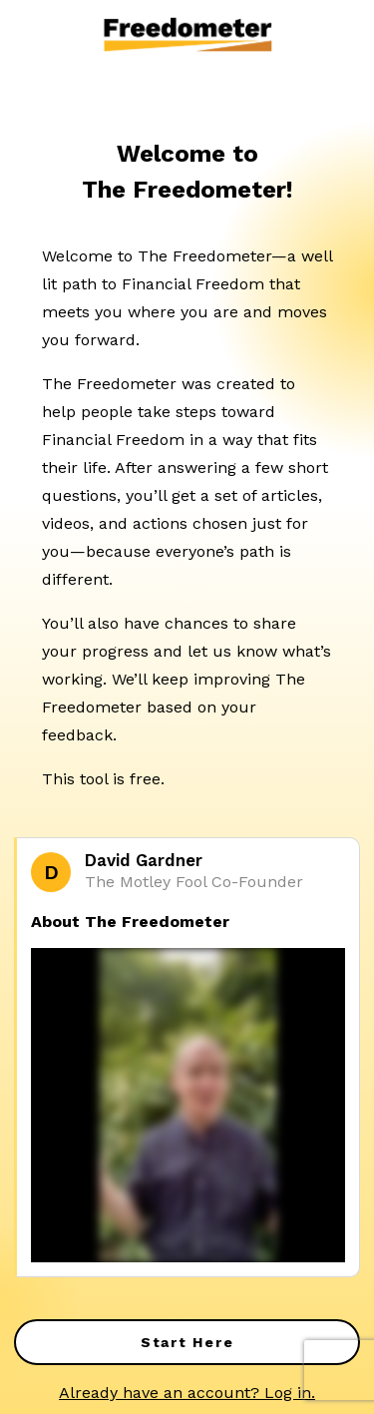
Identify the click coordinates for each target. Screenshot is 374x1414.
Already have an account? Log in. (187, 1392)
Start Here (187, 1342)
